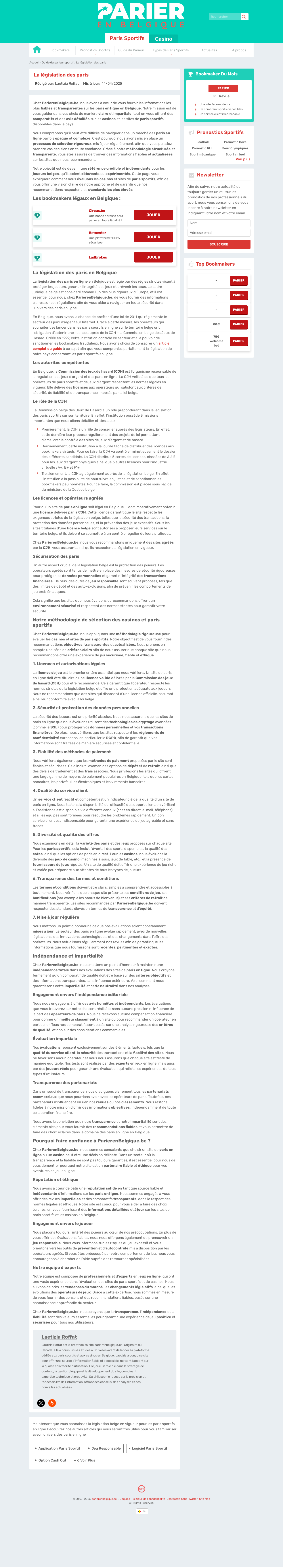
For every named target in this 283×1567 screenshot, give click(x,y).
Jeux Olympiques (235, 148)
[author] (67, 83)
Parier (223, 88)
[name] (218, 223)
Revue (221, 96)
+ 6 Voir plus (84, 1460)
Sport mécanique (203, 154)
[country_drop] (145, 1511)
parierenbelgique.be (104, 1498)
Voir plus (243, 159)
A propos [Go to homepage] (239, 50)
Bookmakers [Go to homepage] (60, 50)
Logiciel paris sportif (149, 1448)
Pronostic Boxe (235, 142)
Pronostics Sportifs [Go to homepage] (95, 50)
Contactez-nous (177, 1498)
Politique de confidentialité (149, 1498)
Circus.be (97, 211)
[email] (218, 233)
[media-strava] (52, 1403)
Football (203, 142)
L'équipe (125, 1498)
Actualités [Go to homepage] (209, 50)
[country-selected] (140, 1511)
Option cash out (52, 1460)
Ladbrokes (98, 257)
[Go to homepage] (37, 50)
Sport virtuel (235, 154)
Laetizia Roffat (59, 1337)
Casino (163, 39)
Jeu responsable (106, 1448)
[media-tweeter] (41, 1403)
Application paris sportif (59, 1448)
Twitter (193, 1498)
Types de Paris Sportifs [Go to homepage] (171, 50)
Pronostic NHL (202, 148)
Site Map (204, 1498)
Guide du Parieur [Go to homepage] (131, 50)
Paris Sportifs (127, 38)
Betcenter (97, 233)
